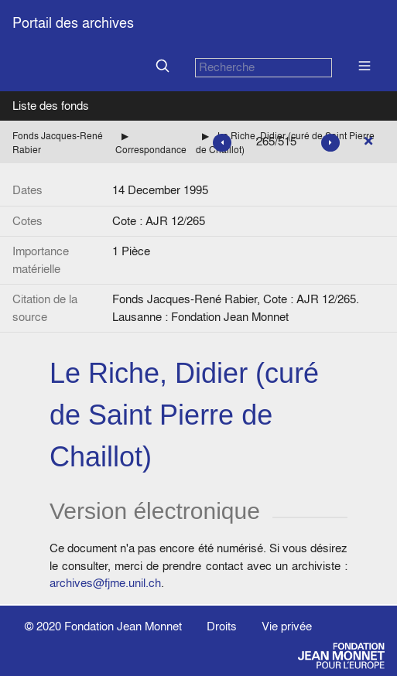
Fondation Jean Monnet (123, 626)
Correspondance (151, 149)
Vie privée (287, 626)
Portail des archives (73, 22)
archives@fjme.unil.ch (105, 583)
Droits (222, 626)
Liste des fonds (50, 105)
